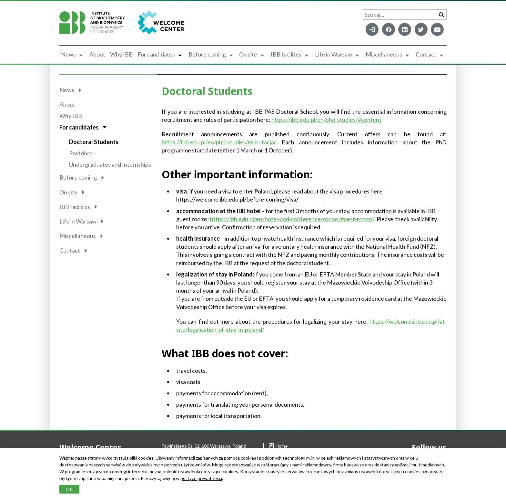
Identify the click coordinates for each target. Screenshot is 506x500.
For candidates (156, 54)
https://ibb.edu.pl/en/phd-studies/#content (326, 119)
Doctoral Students (93, 141)
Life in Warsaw (333, 54)
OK (69, 489)
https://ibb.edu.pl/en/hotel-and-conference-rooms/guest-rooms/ (292, 219)
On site (248, 54)
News (68, 54)
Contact (426, 54)
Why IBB (121, 54)
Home (278, 446)
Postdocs (81, 153)
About (97, 54)
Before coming (207, 54)
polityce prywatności (201, 478)
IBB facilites (286, 54)
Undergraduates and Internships (110, 164)
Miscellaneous (384, 54)
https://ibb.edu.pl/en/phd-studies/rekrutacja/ (219, 142)
